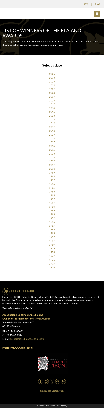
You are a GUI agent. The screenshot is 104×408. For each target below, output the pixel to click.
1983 (52, 233)
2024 (52, 77)
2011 (52, 127)
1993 (52, 195)
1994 (52, 191)
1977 (52, 256)
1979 (52, 248)
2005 (52, 149)
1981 (52, 240)
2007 (52, 142)
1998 (52, 176)
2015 (52, 111)
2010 (52, 130)
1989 (52, 210)
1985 (52, 225)
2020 (52, 92)
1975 (52, 263)
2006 (52, 146)
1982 (52, 237)
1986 (52, 221)
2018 (52, 100)
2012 (52, 123)
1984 (52, 229)
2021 (52, 89)
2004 (52, 153)
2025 (52, 74)
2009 (52, 134)
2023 (52, 81)
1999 (52, 172)
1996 (52, 184)
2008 (52, 138)
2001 (52, 165)
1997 (52, 180)
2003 (52, 157)
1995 (52, 187)
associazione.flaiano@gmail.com (27, 338)
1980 (52, 244)
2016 (52, 108)
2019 (52, 96)
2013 (52, 119)
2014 (52, 115)
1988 (52, 214)
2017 (52, 104)
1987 (52, 218)
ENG (97, 4)
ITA (86, 4)
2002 (52, 161)
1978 (52, 252)
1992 (52, 199)
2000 (52, 168)
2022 (52, 85)
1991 (52, 202)
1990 (52, 206)
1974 (52, 267)
